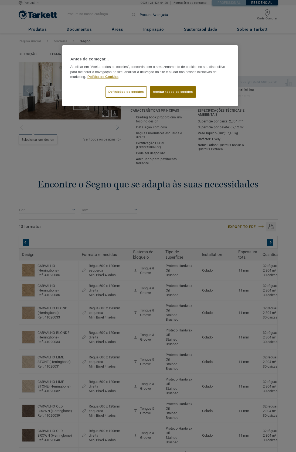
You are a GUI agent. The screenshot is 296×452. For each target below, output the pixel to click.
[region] (150, 75)
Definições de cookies (126, 91)
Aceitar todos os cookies (173, 91)
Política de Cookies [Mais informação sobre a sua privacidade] (102, 77)
